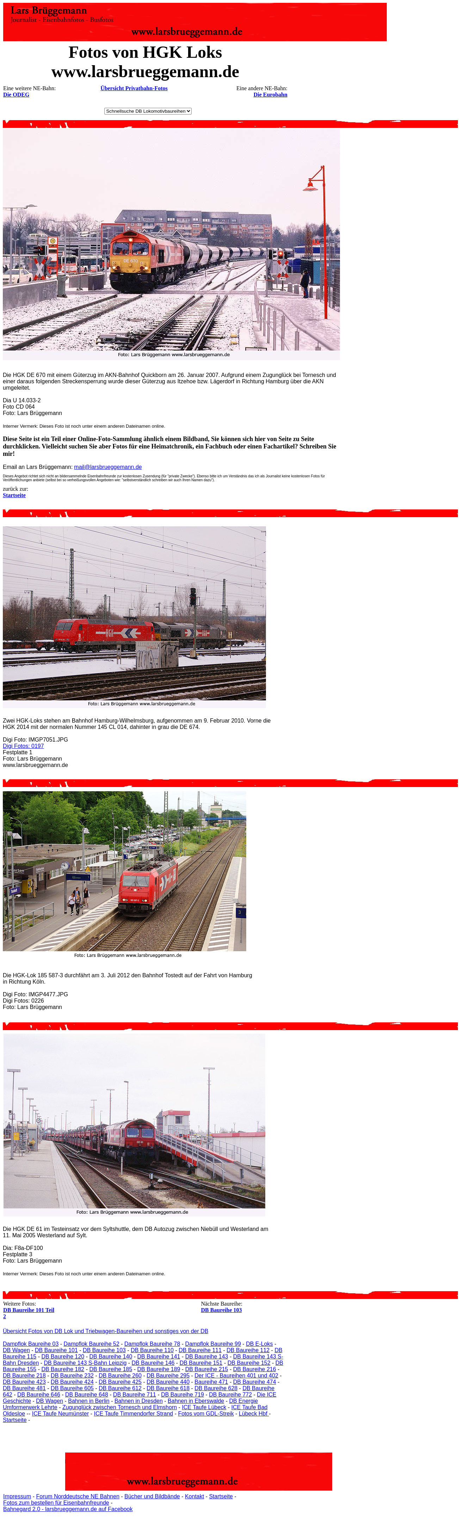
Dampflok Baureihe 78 (152, 1344)
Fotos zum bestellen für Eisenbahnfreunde (56, 1503)
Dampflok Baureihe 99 (213, 1344)
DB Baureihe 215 (206, 1369)
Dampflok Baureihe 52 (91, 1344)
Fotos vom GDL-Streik (206, 1414)
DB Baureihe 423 (24, 1382)
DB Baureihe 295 (168, 1376)
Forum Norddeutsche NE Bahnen (77, 1496)
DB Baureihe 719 (182, 1395)
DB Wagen (16, 1350)
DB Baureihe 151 (201, 1363)
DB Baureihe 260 (120, 1376)
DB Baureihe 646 (38, 1395)
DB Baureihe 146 (153, 1363)
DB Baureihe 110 (152, 1350)
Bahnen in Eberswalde (196, 1401)
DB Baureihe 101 (56, 1350)
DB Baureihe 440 (168, 1382)
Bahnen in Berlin (88, 1401)
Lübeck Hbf (254, 1414)
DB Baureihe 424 (72, 1382)
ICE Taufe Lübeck (204, 1407)
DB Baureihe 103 (221, 1310)
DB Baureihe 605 (72, 1388)
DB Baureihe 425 (120, 1382)
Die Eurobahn (270, 95)
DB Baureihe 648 (86, 1395)
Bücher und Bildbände (152, 1496)
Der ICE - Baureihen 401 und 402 (236, 1376)
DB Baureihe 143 (206, 1357)
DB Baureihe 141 (158, 1357)
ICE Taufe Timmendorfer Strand (133, 1414)
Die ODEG (16, 95)
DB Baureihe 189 (158, 1369)
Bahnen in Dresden (138, 1401)
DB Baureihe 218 (24, 1376)
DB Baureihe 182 (62, 1369)
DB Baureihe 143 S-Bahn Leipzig (85, 1363)
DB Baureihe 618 (168, 1388)
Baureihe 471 (211, 1382)
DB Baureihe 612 (120, 1388)
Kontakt (194, 1496)
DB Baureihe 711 (134, 1395)
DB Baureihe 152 (249, 1363)
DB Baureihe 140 (110, 1357)
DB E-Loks (259, 1344)
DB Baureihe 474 (254, 1382)
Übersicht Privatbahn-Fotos (134, 88)
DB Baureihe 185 (110, 1369)
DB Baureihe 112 (248, 1350)
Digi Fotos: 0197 (23, 746)
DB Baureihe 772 (230, 1395)
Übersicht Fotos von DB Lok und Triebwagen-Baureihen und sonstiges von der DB (105, 1331)
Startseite (15, 1420)
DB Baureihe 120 (62, 1357)
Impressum (17, 1496)
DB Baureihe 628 (215, 1388)
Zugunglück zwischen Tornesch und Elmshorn (119, 1407)
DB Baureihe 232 (72, 1376)
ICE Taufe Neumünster (60, 1414)
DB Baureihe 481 (24, 1388)
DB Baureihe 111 (200, 1350)
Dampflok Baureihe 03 (30, 1344)
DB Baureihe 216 (254, 1369)
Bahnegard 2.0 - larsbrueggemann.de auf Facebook (67, 1509)
